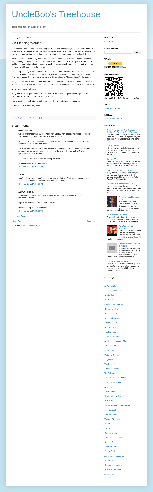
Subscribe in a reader (113, 119)
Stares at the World (112, 382)
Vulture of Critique (112, 355)
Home (54, 221)
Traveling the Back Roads (117, 215)
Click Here (108, 41)
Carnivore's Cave (111, 309)
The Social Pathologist (113, 437)
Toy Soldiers (109, 373)
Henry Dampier (110, 313)
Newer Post (17, 221)
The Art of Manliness (113, 391)
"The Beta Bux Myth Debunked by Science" (124, 170)
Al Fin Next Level (111, 286)
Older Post (91, 221)
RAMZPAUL (109, 350)
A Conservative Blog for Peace (117, 405)
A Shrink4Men (110, 346)
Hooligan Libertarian (113, 465)
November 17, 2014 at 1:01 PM (30, 167)
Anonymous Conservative (115, 378)
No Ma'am (108, 300)
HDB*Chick (109, 401)
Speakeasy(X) (110, 327)
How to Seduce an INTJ (116, 146)
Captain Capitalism (112, 442)
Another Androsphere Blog (115, 341)
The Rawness (110, 332)
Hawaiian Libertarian (113, 469)
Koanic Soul (109, 451)
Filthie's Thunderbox (113, 290)
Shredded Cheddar (112, 318)
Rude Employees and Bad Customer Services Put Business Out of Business (122, 131)
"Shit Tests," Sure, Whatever (118, 261)
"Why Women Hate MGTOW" (126, 227)
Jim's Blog (108, 424)
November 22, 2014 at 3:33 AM (30, 211)
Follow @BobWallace (112, 108)
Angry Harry (109, 387)
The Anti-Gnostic (111, 368)
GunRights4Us (110, 433)
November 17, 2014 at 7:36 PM (30, 184)
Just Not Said (110, 410)
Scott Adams (109, 295)
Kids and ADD (112, 159)
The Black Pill (110, 364)
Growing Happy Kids (113, 396)
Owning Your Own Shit (114, 304)
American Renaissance (114, 456)
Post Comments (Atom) (32, 225)
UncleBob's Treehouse (56, 14)
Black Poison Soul (112, 336)
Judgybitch (109, 474)
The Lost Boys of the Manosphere (120, 184)
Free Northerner (111, 414)
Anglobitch (108, 359)
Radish (107, 428)
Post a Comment (22, 216)
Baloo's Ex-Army (111, 446)
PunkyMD (108, 460)
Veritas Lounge (110, 323)
